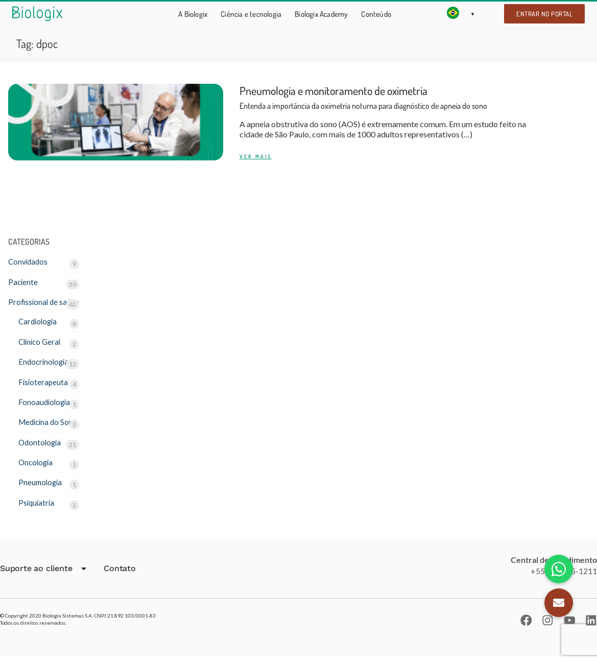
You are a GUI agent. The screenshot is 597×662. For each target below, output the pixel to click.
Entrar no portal (544, 14)
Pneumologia (41, 487)
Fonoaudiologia (45, 405)
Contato (120, 574)
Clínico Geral (41, 344)
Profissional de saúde (45, 303)
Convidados (29, 262)
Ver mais (256, 156)
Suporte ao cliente (44, 574)
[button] (558, 602)
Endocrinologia (44, 364)
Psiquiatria (37, 508)
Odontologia (40, 447)
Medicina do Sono (49, 426)
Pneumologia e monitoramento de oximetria (363, 98)
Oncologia (36, 467)
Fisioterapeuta (43, 385)
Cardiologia (39, 323)
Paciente (23, 282)
